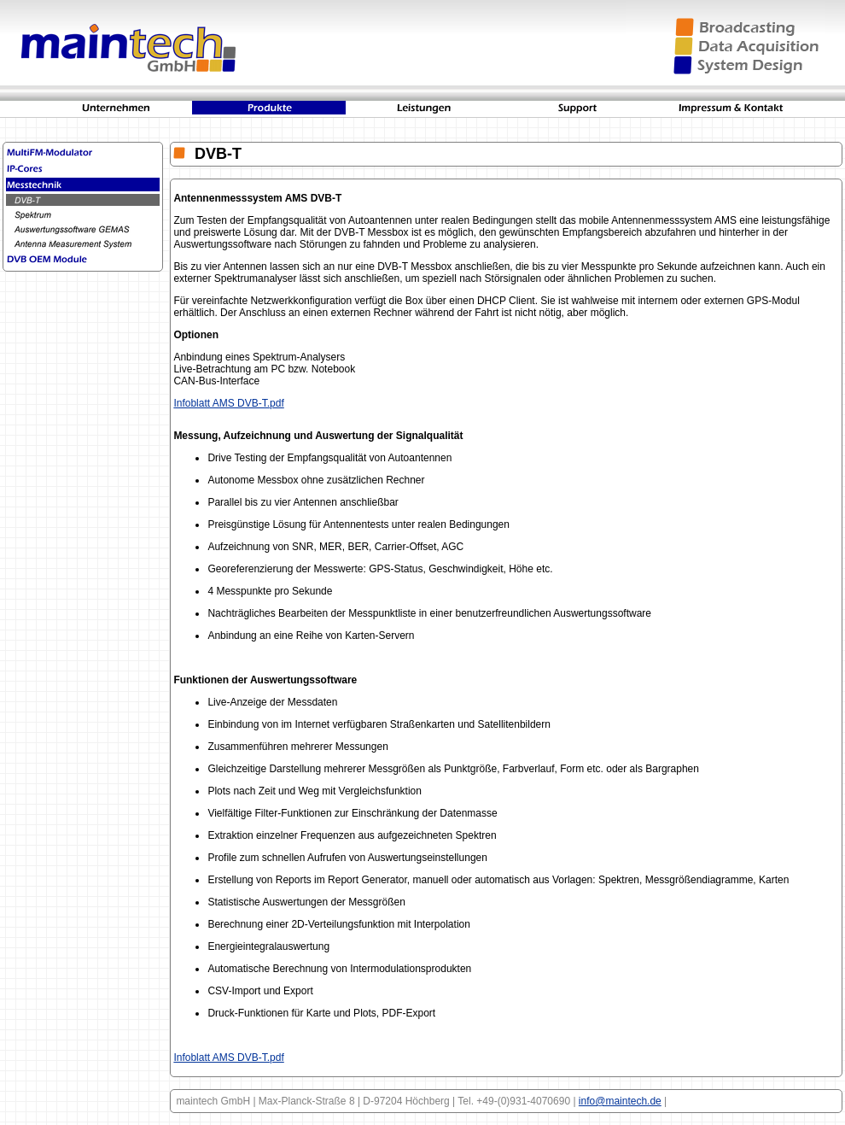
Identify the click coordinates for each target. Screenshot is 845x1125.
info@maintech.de (620, 1101)
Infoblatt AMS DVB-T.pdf (228, 403)
